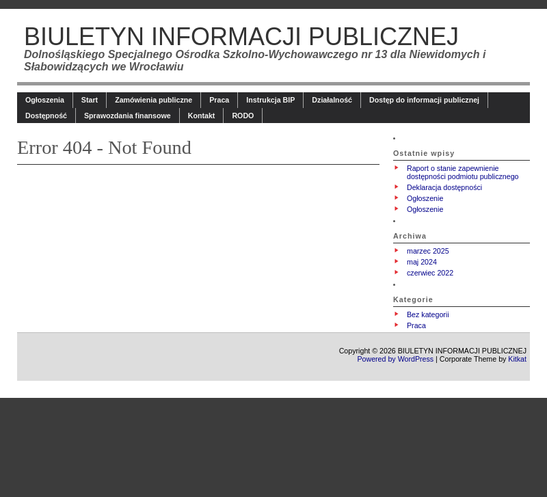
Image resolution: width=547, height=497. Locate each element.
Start (89, 100)
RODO (243, 115)
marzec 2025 (428, 251)
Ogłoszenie (425, 198)
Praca (219, 100)
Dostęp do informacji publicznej (424, 100)
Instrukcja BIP (270, 100)
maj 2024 (422, 262)
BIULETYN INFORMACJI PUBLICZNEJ (241, 37)
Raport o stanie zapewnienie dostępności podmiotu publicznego (463, 172)
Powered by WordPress (395, 359)
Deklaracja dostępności (444, 187)
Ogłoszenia (44, 100)
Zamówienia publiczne (153, 100)
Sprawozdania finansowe (127, 115)
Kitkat (517, 359)
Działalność (332, 100)
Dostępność (46, 115)
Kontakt (201, 115)
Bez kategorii (428, 314)
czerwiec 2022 (430, 273)
